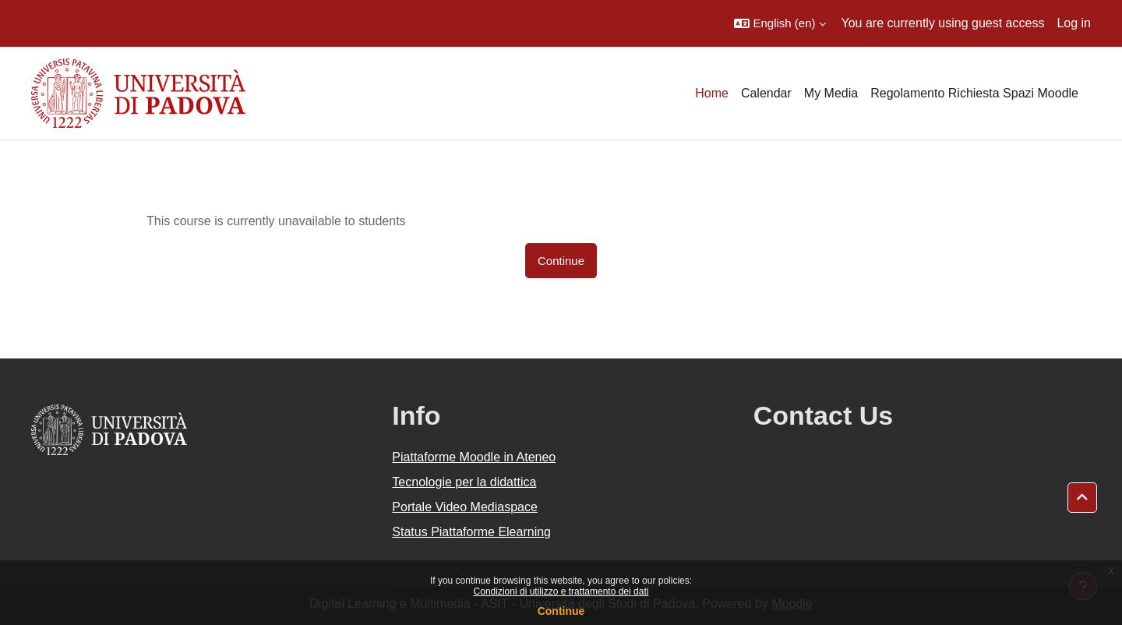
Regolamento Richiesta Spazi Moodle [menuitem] (974, 93)
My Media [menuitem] (831, 93)
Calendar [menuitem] (766, 93)
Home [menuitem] (712, 93)
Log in (1074, 23)
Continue (561, 611)
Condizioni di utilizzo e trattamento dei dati (561, 591)
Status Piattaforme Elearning (471, 531)
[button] (779, 23)
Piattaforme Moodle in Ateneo (474, 457)
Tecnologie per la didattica (464, 482)
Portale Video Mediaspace (465, 507)
